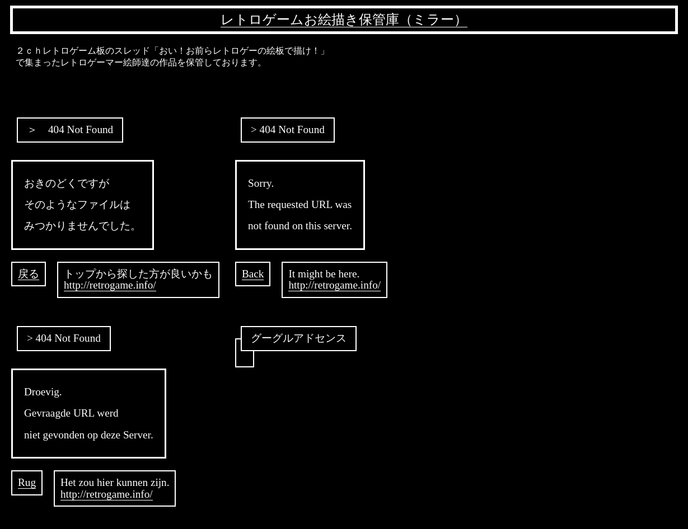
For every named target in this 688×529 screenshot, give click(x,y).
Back (253, 274)
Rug (27, 482)
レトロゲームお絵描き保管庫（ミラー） (344, 19)
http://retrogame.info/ (110, 285)
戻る (28, 274)
